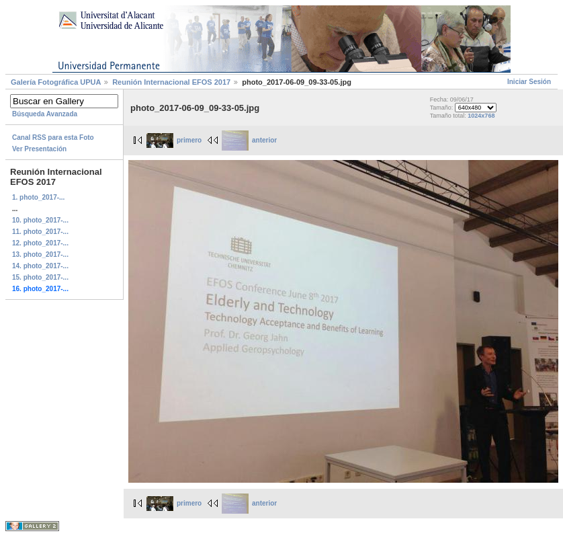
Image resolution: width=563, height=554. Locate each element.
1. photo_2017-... (38, 197)
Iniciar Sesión (529, 81)
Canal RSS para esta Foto (53, 137)
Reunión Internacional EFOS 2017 (172, 82)
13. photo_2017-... (40, 254)
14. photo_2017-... (40, 266)
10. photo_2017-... (40, 220)
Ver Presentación (39, 149)
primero (174, 140)
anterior (249, 140)
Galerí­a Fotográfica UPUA (56, 82)
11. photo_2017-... (40, 231)
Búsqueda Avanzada (44, 114)
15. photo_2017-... (40, 277)
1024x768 (481, 115)
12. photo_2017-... (40, 243)
